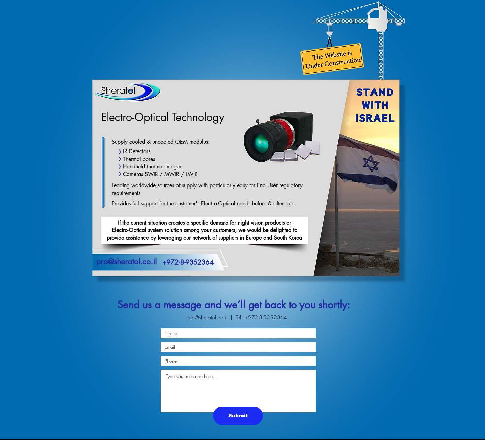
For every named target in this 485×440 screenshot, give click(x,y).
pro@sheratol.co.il (207, 317)
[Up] (119, 174)
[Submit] (238, 416)
